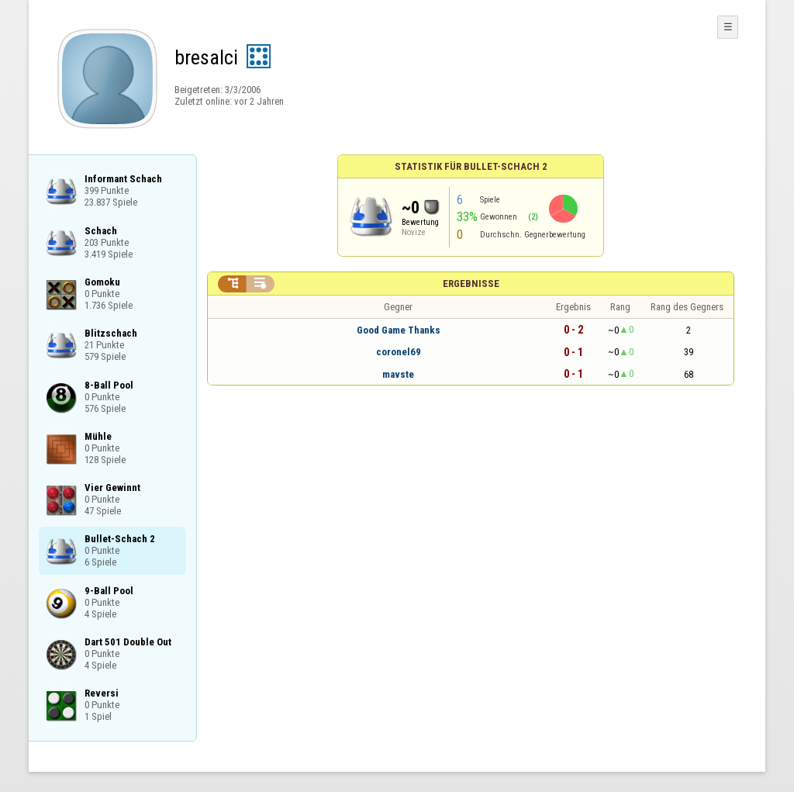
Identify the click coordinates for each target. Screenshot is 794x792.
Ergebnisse (471, 283)
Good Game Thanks (398, 330)
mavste (398, 374)
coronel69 (398, 352)
